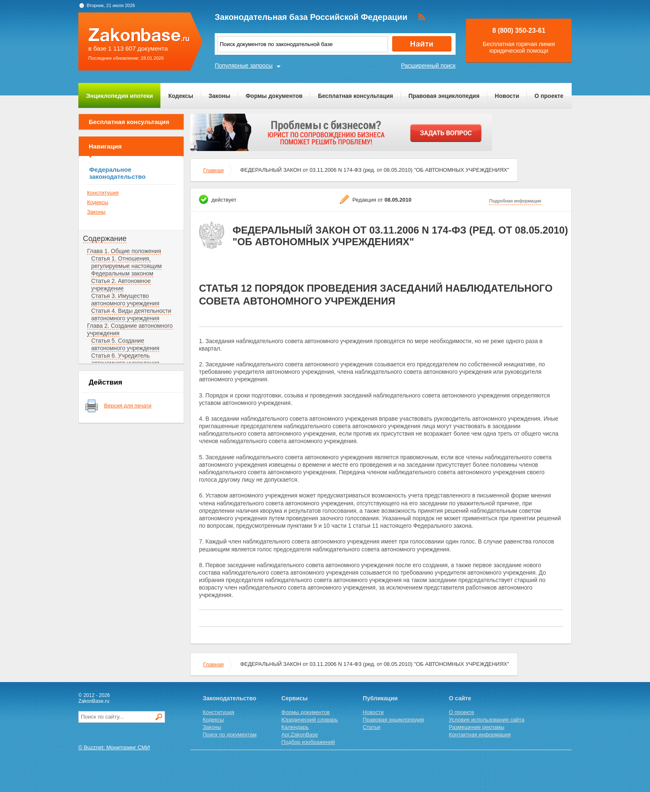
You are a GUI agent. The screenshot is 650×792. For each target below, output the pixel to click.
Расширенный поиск (428, 65)
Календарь (295, 727)
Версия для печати (127, 405)
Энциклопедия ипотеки (119, 96)
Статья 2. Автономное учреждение (121, 285)
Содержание (104, 238)
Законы (219, 96)
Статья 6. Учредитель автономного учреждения (125, 359)
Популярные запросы (244, 65)
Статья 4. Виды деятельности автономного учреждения (131, 314)
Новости (507, 96)
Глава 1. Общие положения (124, 251)
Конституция (103, 193)
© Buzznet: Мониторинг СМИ (114, 747)
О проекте (548, 96)
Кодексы (180, 96)
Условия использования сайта (486, 719)
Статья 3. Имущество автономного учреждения (125, 299)
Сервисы (294, 698)
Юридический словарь (309, 719)
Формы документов (274, 96)
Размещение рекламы (476, 727)
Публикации (380, 698)
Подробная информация (515, 200)
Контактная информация (480, 734)
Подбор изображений (308, 742)
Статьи (371, 727)
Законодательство (229, 698)
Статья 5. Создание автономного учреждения (125, 344)
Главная (213, 170)
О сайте (460, 698)
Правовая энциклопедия (443, 96)
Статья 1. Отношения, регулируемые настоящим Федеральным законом (126, 266)
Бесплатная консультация (355, 96)
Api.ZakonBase (299, 734)
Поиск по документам (230, 734)
